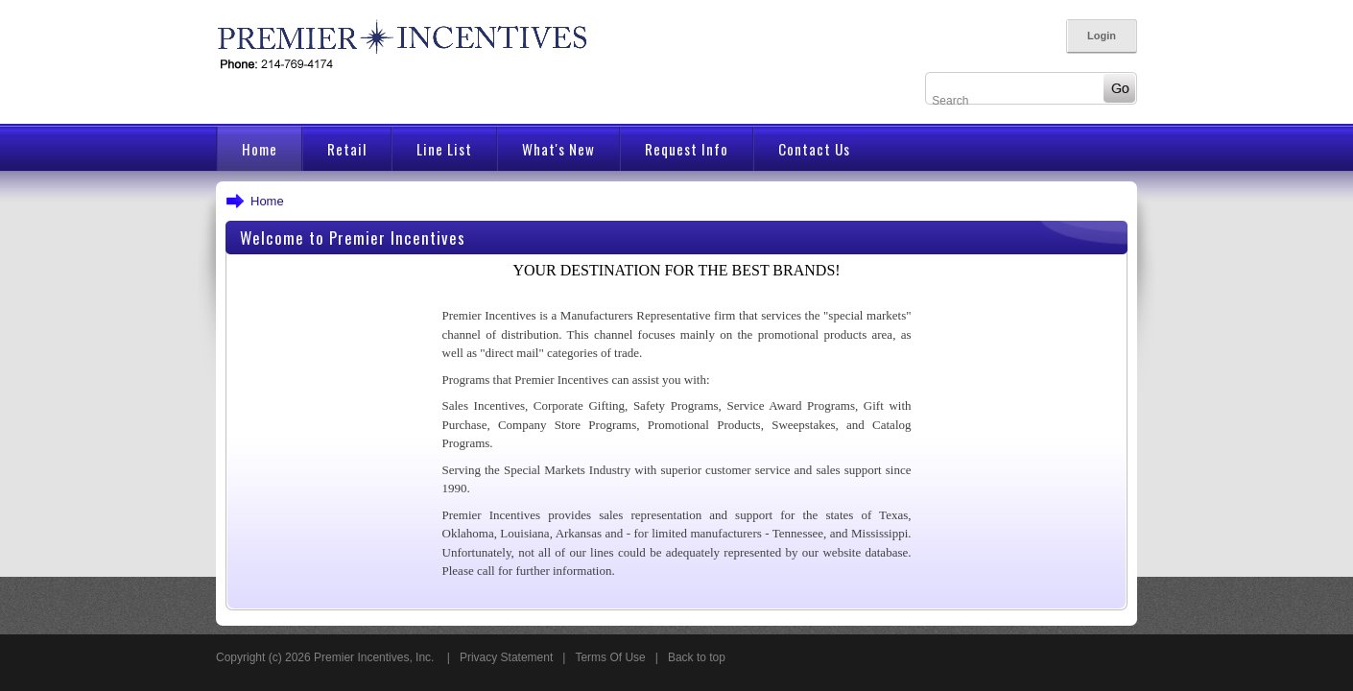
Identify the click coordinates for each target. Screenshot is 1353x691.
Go (1114, 88)
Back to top (696, 657)
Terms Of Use (610, 657)
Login (1101, 35)
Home (267, 201)
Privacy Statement (506, 657)
